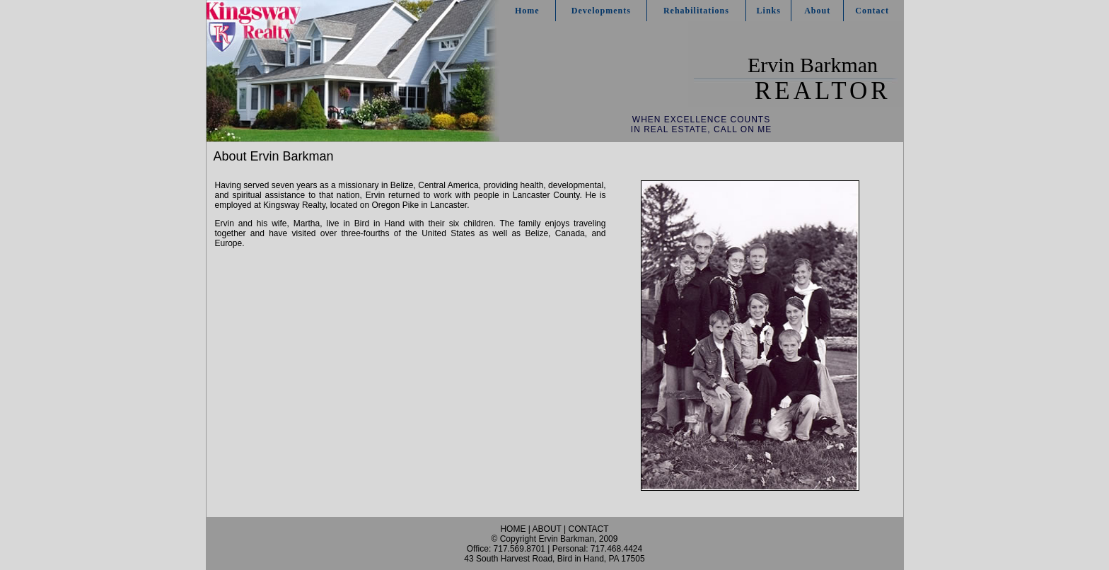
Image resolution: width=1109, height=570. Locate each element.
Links (769, 11)
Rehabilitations (696, 11)
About (817, 11)
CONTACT (588, 529)
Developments (601, 11)
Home (527, 11)
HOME (513, 529)
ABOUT (547, 529)
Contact (872, 11)
